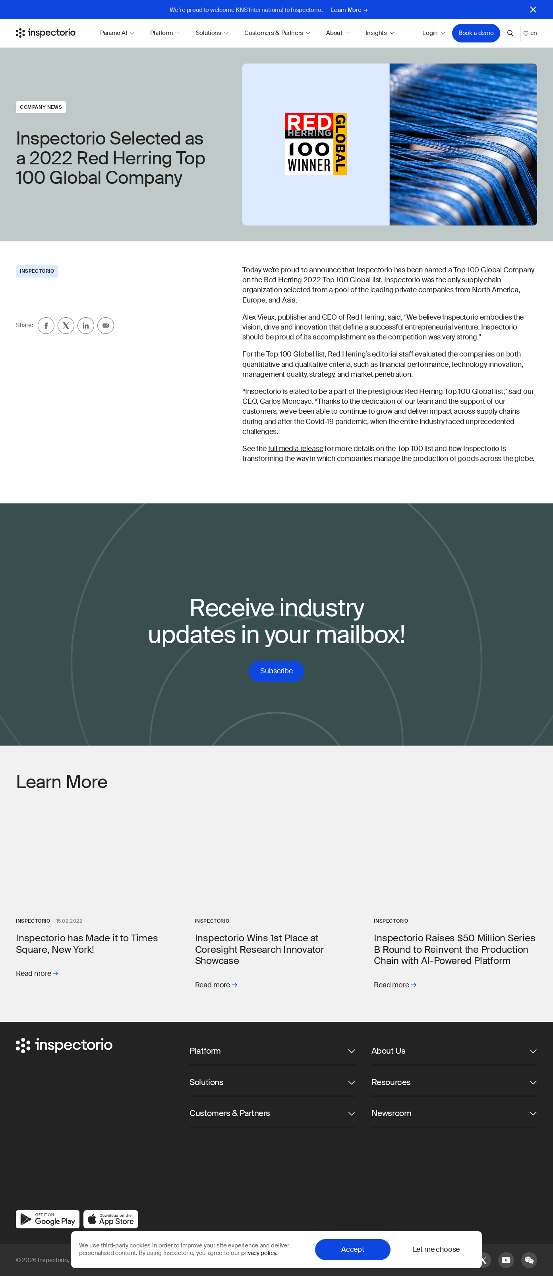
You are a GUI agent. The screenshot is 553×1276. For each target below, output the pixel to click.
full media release (295, 448)
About (338, 33)
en (530, 33)
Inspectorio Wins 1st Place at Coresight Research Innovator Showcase (259, 949)
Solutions (212, 33)
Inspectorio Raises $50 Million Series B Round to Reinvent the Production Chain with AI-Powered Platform (454, 949)
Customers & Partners (277, 33)
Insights (379, 33)
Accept (352, 1249)
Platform (165, 33)
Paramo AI (117, 33)
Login (433, 33)
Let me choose (436, 1249)
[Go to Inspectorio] (45, 33)
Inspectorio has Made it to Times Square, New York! (87, 944)
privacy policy (258, 1253)
